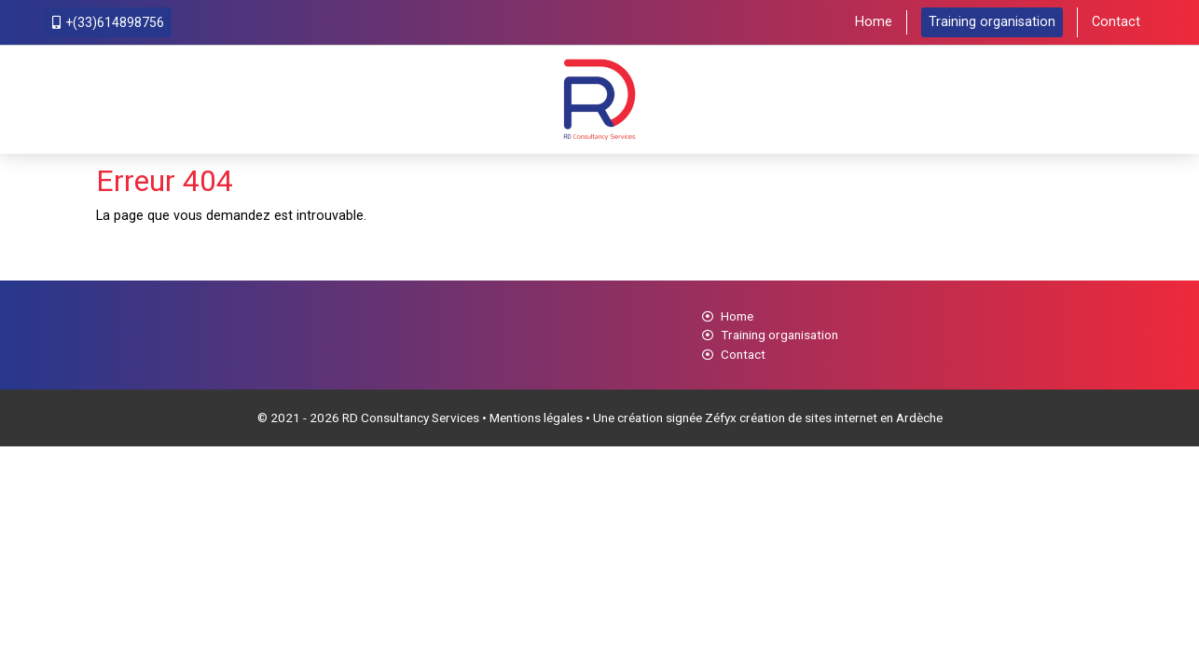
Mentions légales (536, 417)
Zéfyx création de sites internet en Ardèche (824, 417)
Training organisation (992, 22)
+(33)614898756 (108, 22)
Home (873, 22)
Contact (1116, 22)
